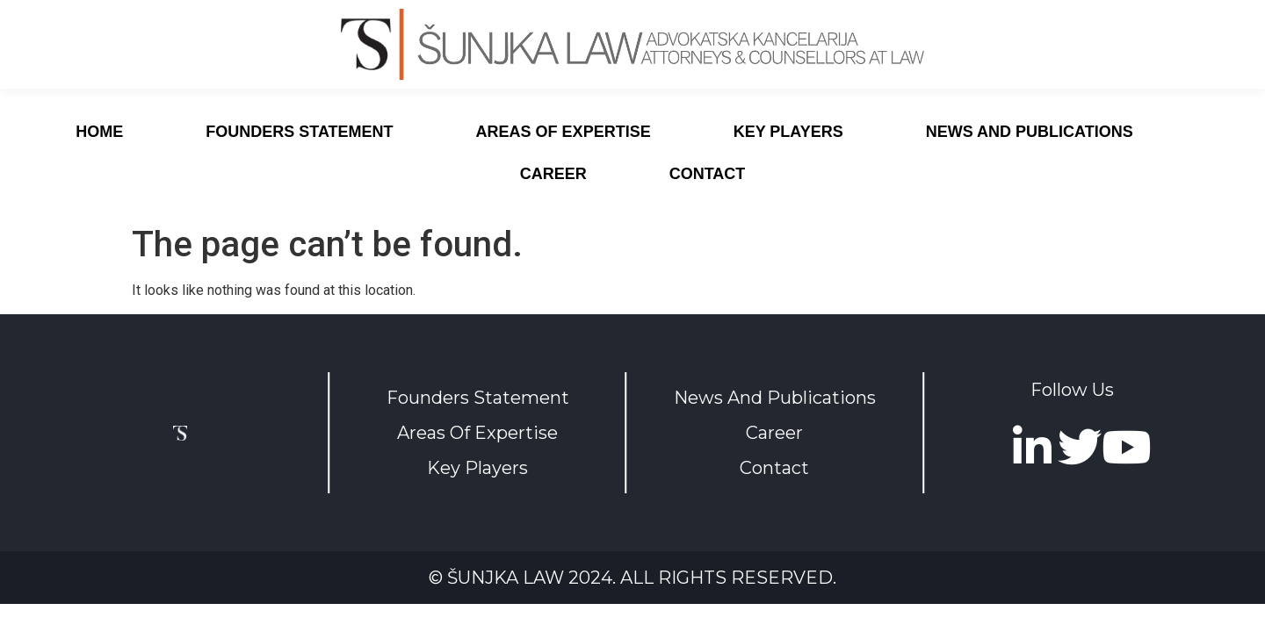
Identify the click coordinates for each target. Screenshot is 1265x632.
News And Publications (1029, 131)
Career (553, 174)
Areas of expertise (563, 131)
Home (99, 131)
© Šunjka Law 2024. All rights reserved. (632, 577)
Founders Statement (299, 131)
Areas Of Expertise (477, 432)
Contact (707, 174)
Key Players (788, 131)
